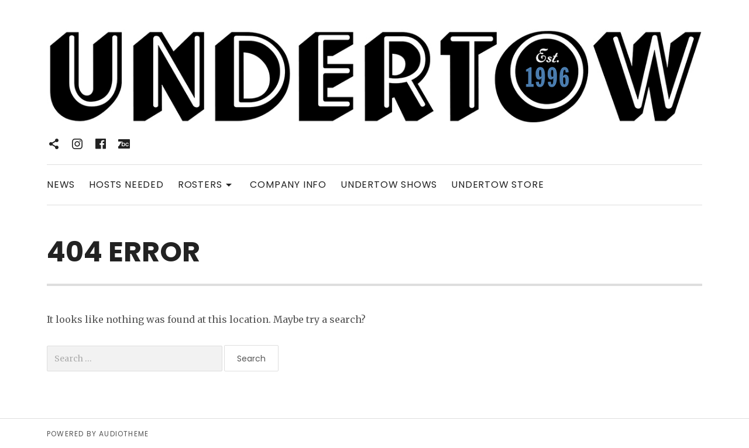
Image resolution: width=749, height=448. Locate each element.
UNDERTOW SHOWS (389, 184)
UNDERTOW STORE (497, 184)
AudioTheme (124, 434)
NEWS (61, 184)
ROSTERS (207, 184)
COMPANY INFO (288, 184)
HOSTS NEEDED (126, 184)
